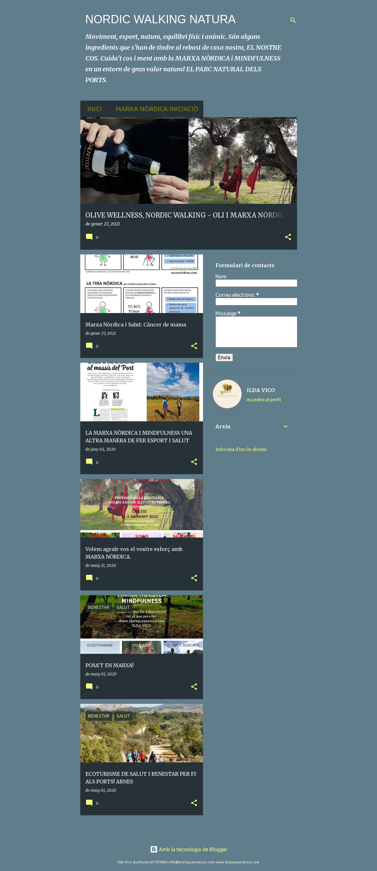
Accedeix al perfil (264, 399)
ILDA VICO (261, 390)
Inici (92, 108)
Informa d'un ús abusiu (241, 449)
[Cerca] (293, 20)
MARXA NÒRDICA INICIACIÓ (155, 108)
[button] (288, 237)
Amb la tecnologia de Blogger (188, 849)
